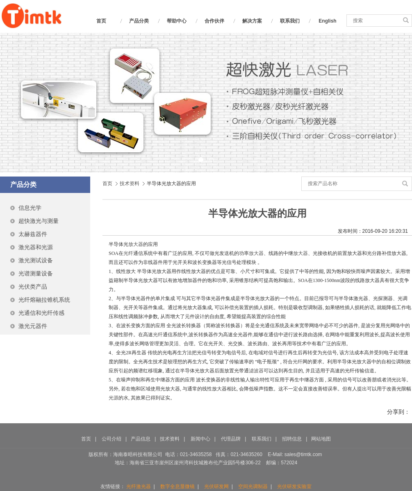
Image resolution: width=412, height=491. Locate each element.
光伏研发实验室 (294, 486)
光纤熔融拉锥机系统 (44, 299)
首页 (101, 21)
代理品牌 (231, 439)
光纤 (128, 253)
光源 (113, 398)
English (327, 21)
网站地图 (321, 439)
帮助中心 (177, 21)
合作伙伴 (214, 21)
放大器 (135, 244)
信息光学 (29, 207)
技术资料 (129, 183)
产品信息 (140, 439)
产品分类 (139, 21)
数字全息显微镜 (177, 486)
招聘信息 (292, 439)
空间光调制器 (253, 486)
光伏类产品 (32, 286)
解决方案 (252, 21)
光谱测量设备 (35, 273)
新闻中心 (200, 439)
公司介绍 (111, 439)
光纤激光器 (138, 486)
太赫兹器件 (32, 234)
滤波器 (256, 371)
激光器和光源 (35, 247)
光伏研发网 (216, 486)
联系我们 (290, 21)
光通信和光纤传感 (41, 313)
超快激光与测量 (38, 221)
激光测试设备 (35, 260)
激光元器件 (32, 326)
